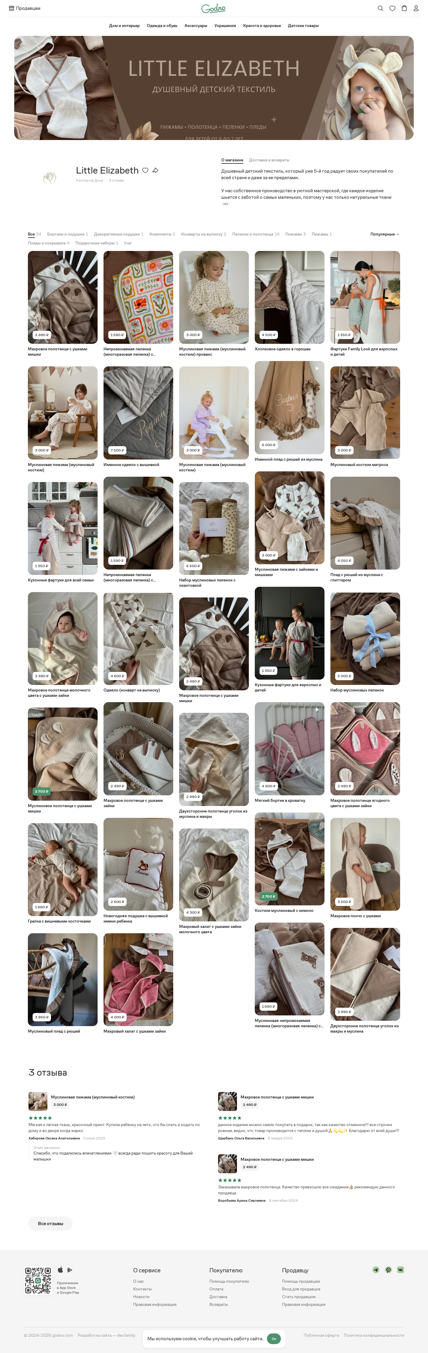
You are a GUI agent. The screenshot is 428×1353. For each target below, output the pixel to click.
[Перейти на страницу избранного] (392, 8)
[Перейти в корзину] (404, 8)
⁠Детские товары (303, 25)
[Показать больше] (225, 204)
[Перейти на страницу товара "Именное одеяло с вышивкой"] (138, 416)
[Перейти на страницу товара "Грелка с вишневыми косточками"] (63, 873)
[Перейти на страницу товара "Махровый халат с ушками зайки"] (138, 983)
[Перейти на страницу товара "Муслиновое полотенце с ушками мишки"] (63, 760)
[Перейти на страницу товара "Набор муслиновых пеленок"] (365, 642)
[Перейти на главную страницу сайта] (213, 7)
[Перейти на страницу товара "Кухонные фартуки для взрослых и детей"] (289, 640)
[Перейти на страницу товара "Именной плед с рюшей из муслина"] (289, 411)
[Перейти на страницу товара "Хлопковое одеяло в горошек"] (289, 301)
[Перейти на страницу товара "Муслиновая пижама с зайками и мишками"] (289, 524)
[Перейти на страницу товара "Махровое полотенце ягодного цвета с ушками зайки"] (365, 755)
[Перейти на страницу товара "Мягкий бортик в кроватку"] (289, 752)
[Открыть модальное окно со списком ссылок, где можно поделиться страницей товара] (155, 170)
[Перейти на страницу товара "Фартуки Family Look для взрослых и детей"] (365, 304)
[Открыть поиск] (380, 8)
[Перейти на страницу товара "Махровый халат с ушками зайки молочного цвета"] (214, 881)
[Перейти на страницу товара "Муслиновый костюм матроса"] (365, 416)
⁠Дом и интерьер (124, 25)
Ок (274, 1339)
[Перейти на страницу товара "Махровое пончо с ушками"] (365, 868)
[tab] (269, 160)
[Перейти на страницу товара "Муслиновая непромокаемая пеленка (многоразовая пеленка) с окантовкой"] (289, 975)
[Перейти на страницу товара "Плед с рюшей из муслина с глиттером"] (365, 529)
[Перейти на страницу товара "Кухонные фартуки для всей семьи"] (63, 532)
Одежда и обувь (162, 25)
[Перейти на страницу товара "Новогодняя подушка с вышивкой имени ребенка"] (138, 870)
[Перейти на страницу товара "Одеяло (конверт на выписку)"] (138, 642)
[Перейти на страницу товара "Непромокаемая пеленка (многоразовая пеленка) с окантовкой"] (138, 304)
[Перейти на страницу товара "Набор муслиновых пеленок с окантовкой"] (214, 535)
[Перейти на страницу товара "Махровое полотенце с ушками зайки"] (138, 755)
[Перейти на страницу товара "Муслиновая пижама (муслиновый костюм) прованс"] (214, 304)
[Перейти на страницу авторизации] (416, 8)
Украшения (225, 25)
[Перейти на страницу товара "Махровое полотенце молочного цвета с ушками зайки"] (63, 645)
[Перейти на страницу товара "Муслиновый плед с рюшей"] (63, 983)
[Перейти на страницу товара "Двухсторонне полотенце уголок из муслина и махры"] (214, 766)
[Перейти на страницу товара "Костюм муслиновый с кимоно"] (289, 862)
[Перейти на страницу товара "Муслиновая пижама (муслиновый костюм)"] (63, 419)
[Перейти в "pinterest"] (388, 1287)
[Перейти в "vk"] (400, 1287)
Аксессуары (195, 25)
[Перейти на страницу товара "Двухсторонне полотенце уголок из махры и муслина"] (365, 981)
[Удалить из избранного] (145, 170)
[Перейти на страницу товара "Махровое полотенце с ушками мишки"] (63, 304)
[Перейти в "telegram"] (376, 1287)
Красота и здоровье (262, 25)
